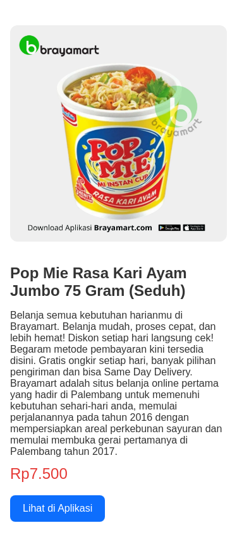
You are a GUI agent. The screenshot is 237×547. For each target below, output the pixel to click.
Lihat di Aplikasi (57, 508)
